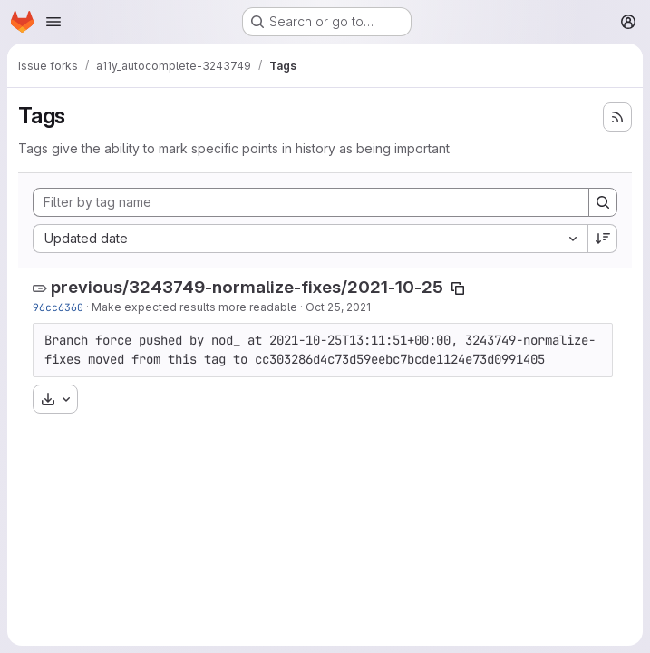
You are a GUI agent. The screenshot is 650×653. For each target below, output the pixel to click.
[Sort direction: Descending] (602, 238)
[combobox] (310, 238)
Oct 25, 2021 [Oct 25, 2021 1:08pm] (338, 307)
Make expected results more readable (194, 307)
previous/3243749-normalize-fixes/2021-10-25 (247, 287)
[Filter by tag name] (311, 202)
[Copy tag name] (458, 288)
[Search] (602, 202)
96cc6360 (58, 307)
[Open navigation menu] (53, 21)
